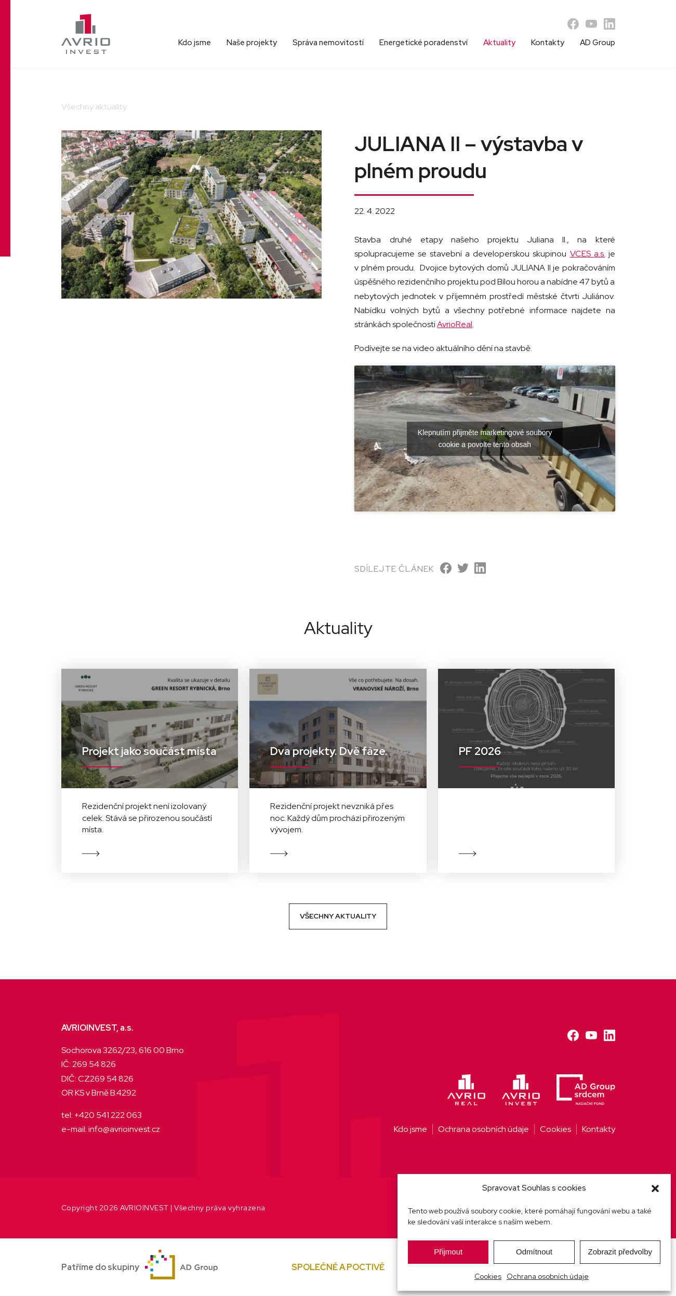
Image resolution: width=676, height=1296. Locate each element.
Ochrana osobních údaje (548, 1276)
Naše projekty (252, 42)
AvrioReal (454, 324)
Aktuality (499, 42)
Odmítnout (534, 1251)
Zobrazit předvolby (620, 1251)
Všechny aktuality (338, 916)
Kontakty (547, 42)
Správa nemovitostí (328, 42)
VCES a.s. (587, 253)
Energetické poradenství (423, 42)
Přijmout (448, 1251)
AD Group (597, 42)
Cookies (487, 1276)
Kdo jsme (194, 42)
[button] (655, 1188)
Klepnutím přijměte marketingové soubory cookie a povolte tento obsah (485, 438)
